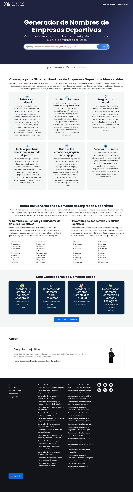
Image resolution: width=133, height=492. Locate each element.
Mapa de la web (15, 390)
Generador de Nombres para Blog (80, 424)
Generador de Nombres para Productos (51, 293)
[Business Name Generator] (14, 4)
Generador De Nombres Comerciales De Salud (81, 293)
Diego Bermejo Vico (57, 67)
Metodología (82, 67)
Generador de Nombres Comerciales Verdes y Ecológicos (110, 295)
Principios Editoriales (16, 397)
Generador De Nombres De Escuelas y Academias (22, 293)
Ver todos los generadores (66, 319)
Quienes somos (14, 394)
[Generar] (103, 46)
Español (15, 476)
